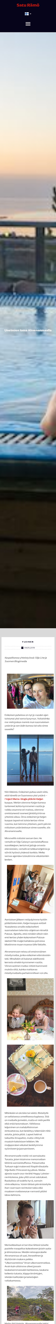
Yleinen (28, 641)
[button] (28, 24)
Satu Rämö (28, 5)
